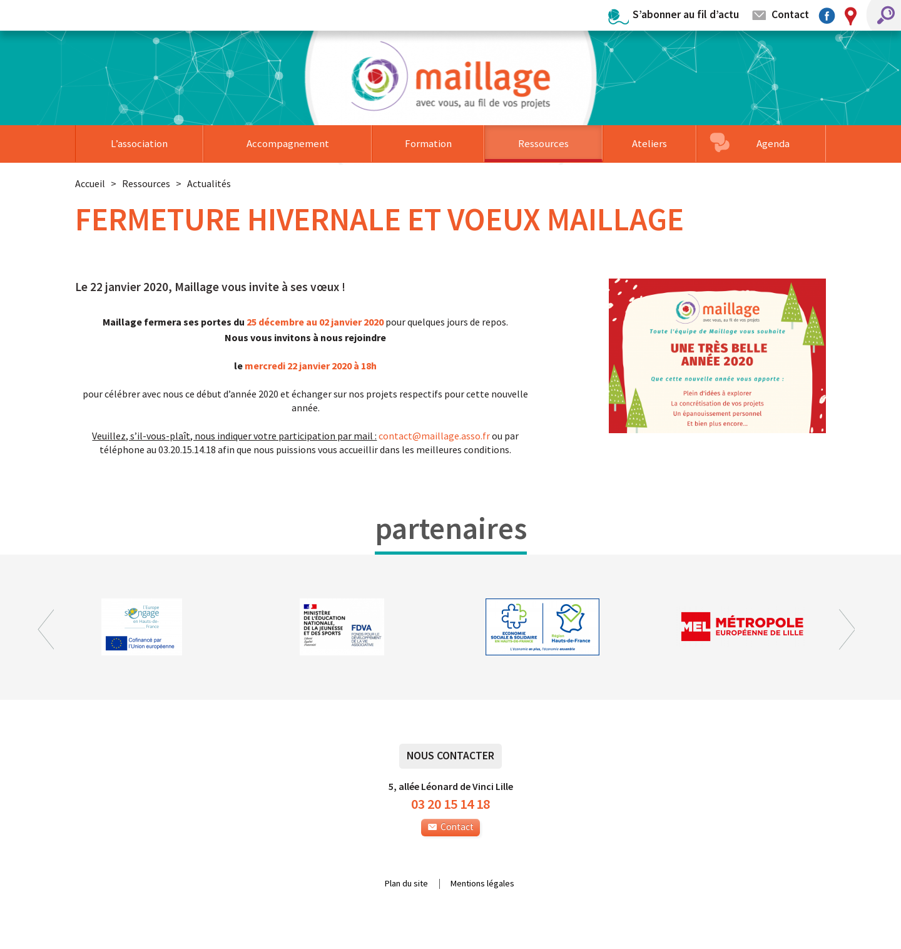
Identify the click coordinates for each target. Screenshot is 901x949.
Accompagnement (288, 143)
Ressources (543, 143)
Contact (790, 14)
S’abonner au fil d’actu (686, 14)
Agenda (773, 143)
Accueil (90, 183)
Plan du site (406, 884)
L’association (139, 143)
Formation (428, 143)
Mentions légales (482, 884)
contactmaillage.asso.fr (434, 435)
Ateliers (649, 143)
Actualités (209, 183)
